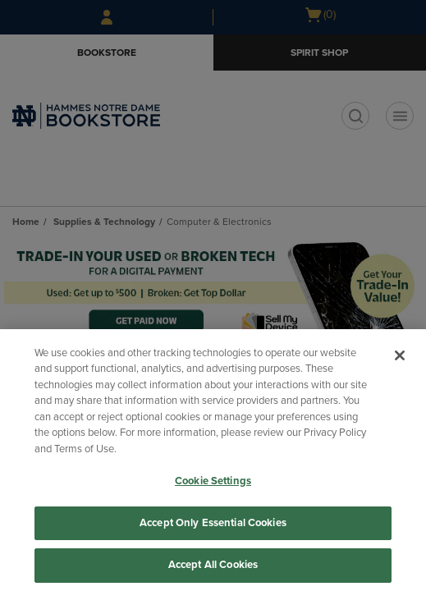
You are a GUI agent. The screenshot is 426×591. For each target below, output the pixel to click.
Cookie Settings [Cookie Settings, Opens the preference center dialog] (213, 481)
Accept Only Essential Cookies (213, 522)
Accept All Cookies (213, 564)
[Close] (400, 355)
